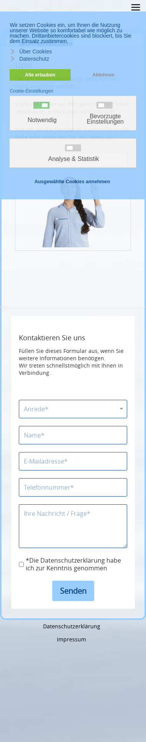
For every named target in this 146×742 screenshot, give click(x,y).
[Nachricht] (73, 526)
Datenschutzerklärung (71, 626)
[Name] (73, 435)
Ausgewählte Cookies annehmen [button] (72, 181)
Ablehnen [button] (103, 75)
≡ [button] (135, 8)
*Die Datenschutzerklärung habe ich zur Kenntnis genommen (73, 564)
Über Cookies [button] (35, 51)
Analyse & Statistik (73, 159)
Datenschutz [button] (34, 59)
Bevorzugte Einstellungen (105, 119)
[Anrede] (73, 409)
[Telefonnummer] (73, 487)
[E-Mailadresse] (73, 461)
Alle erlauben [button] (40, 75)
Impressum (71, 639)
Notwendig (42, 120)
